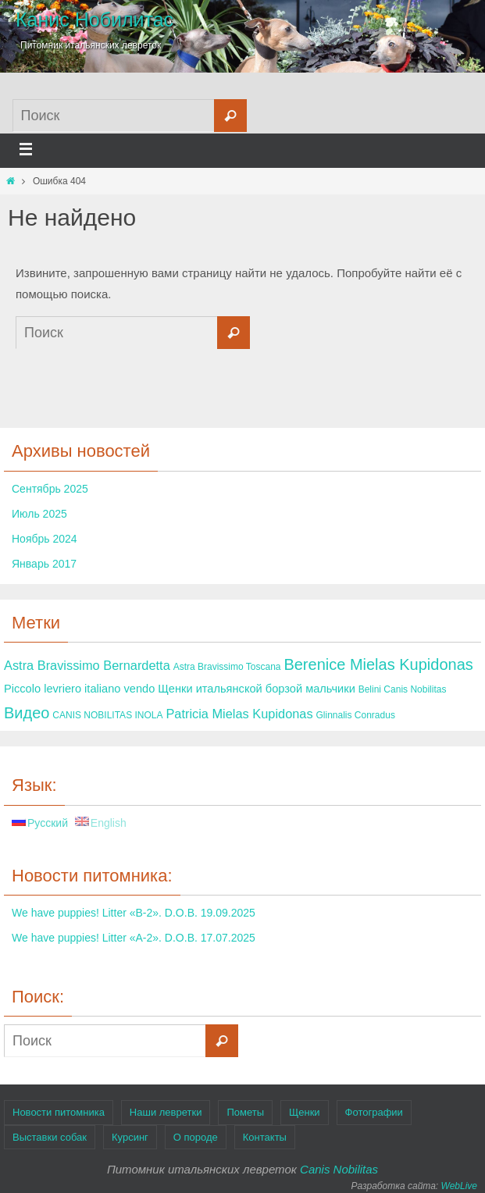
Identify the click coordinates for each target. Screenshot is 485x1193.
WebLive (459, 1186)
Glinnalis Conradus (355, 715)
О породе (195, 1137)
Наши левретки (166, 1112)
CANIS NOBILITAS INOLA (107, 715)
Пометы (245, 1112)
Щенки (304, 1112)
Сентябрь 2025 (50, 489)
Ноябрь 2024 (44, 538)
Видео (26, 712)
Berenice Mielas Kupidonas (378, 664)
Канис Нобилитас (94, 19)
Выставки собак (49, 1137)
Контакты (265, 1137)
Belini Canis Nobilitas (402, 689)
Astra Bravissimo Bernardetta (87, 665)
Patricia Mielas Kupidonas (239, 714)
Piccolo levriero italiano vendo (79, 688)
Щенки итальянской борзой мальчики (256, 688)
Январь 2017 (44, 563)
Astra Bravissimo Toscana (227, 666)
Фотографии (374, 1112)
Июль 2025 (39, 513)
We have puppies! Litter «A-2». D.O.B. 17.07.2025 (133, 937)
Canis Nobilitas (339, 1169)
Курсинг (130, 1137)
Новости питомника (58, 1112)
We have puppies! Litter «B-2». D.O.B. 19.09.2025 (133, 912)
